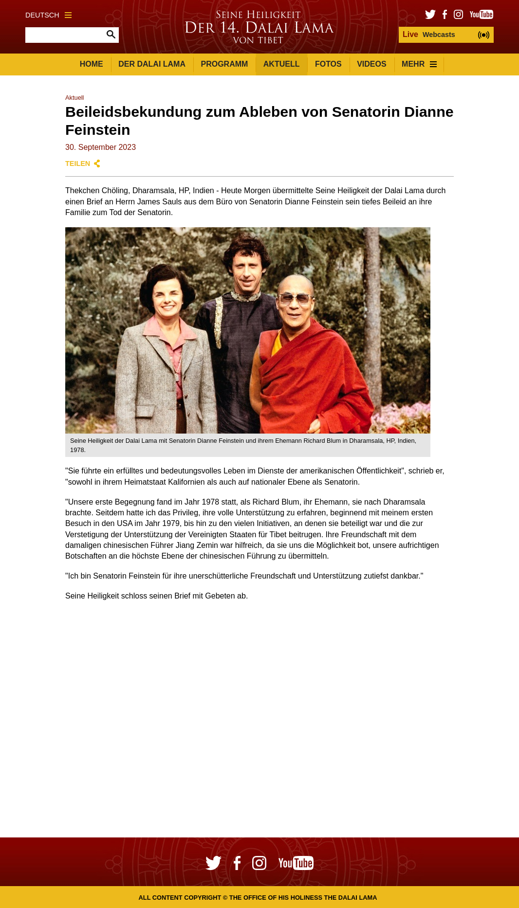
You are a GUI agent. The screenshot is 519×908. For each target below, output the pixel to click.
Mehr (419, 64)
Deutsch (48, 15)
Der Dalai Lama (151, 64)
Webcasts (429, 34)
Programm (224, 64)
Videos (371, 64)
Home (91, 64)
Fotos (328, 64)
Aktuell (281, 64)
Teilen (77, 163)
